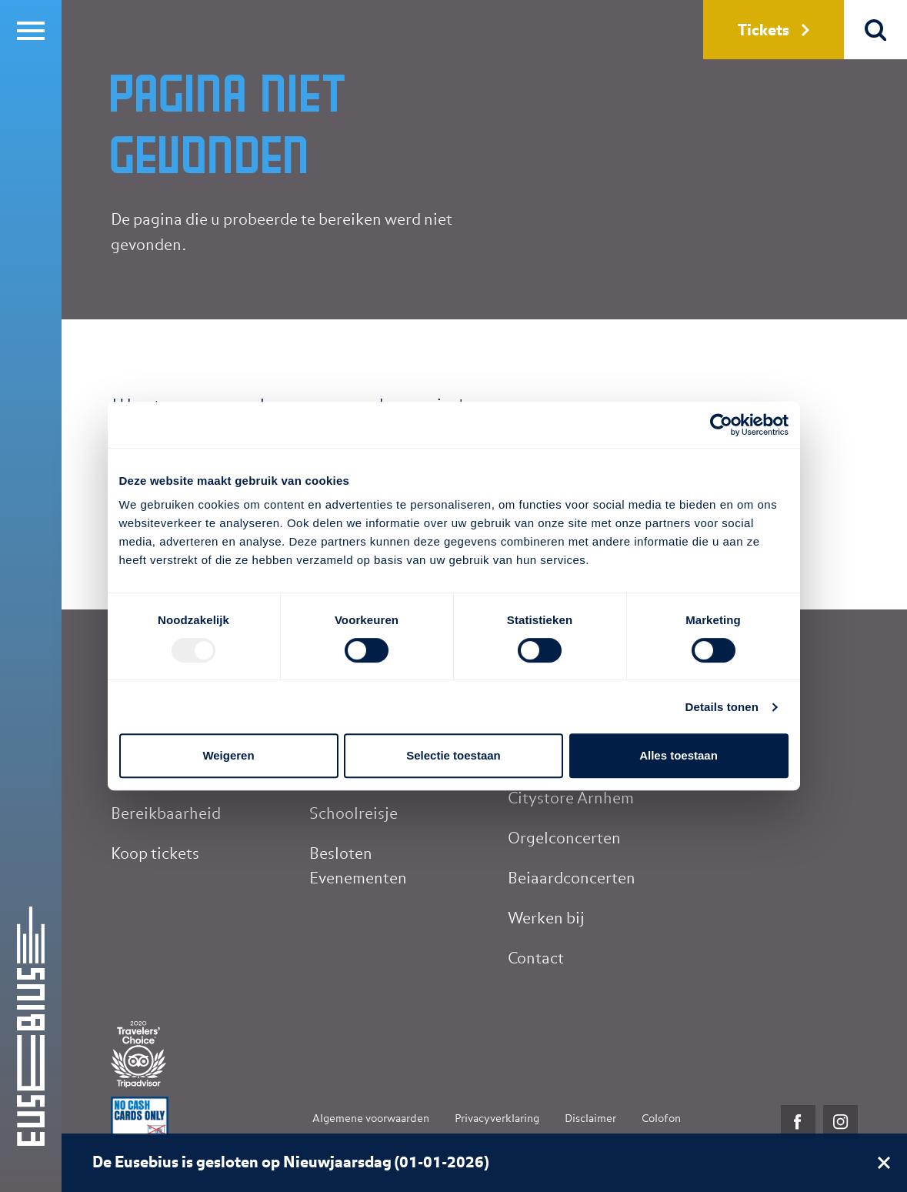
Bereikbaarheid (166, 814)
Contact (536, 959)
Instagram (840, 1122)
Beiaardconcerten (571, 878)
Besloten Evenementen (358, 866)
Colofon (661, 1119)
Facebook (798, 1122)
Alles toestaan (678, 755)
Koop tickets (155, 854)
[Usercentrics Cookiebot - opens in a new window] (721, 424)
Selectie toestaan (453, 755)
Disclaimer (590, 1119)
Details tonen (722, 706)
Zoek (876, 29)
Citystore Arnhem (571, 798)
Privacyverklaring (497, 1119)
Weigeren (228, 755)
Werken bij (546, 919)
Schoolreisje (353, 814)
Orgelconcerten (564, 838)
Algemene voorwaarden (370, 1119)
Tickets (773, 30)
